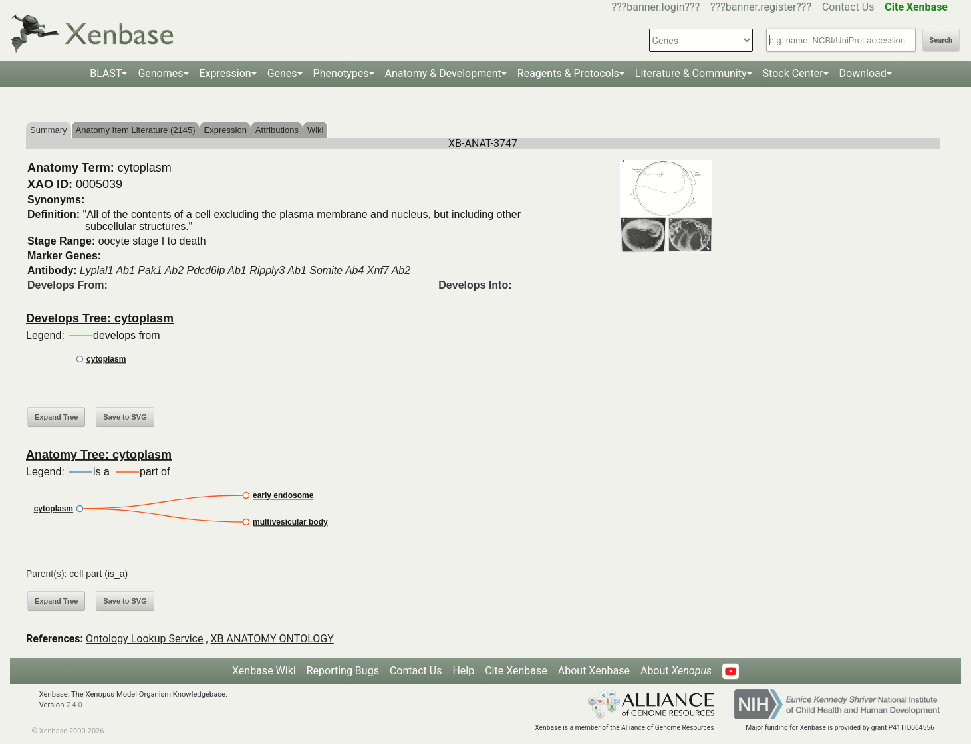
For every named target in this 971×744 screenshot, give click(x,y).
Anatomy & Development (443, 73)
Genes (282, 73)
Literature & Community (691, 73)
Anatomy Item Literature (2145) (136, 130)
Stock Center (793, 73)
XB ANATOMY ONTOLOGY (272, 638)
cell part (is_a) (98, 573)
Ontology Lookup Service (144, 638)
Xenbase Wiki (264, 670)
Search (941, 40)
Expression (225, 73)
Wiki (315, 130)
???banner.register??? (760, 7)
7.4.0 (74, 705)
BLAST (106, 73)
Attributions (277, 130)
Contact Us (848, 7)
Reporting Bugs (343, 670)
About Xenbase (594, 670)
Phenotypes (341, 73)
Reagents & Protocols (568, 73)
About (676, 670)
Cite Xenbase (516, 670)
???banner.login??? (656, 7)
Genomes (160, 73)
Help (463, 670)
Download (863, 73)
